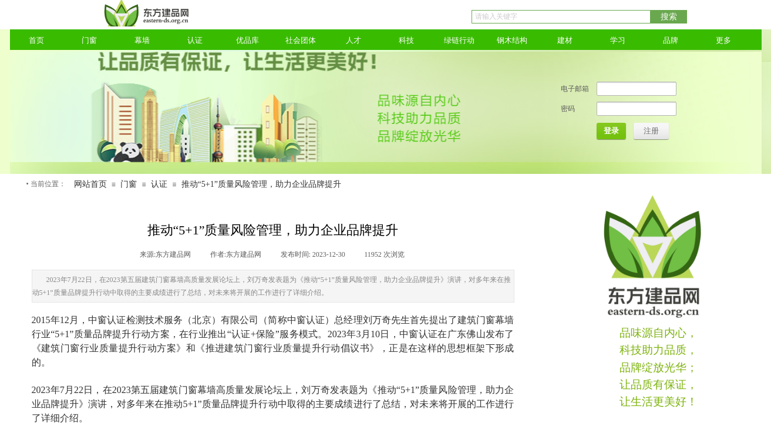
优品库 (247, 40)
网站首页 (90, 184)
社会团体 (300, 40)
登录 (611, 130)
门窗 (89, 40)
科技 (406, 40)
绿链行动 (459, 40)
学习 (617, 40)
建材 (565, 40)
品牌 (670, 40)
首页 (36, 40)
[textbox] (561, 17)
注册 (651, 130)
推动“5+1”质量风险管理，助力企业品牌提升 (261, 184)
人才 (353, 40)
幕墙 (142, 40)
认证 (195, 40)
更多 (723, 40)
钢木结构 (512, 40)
